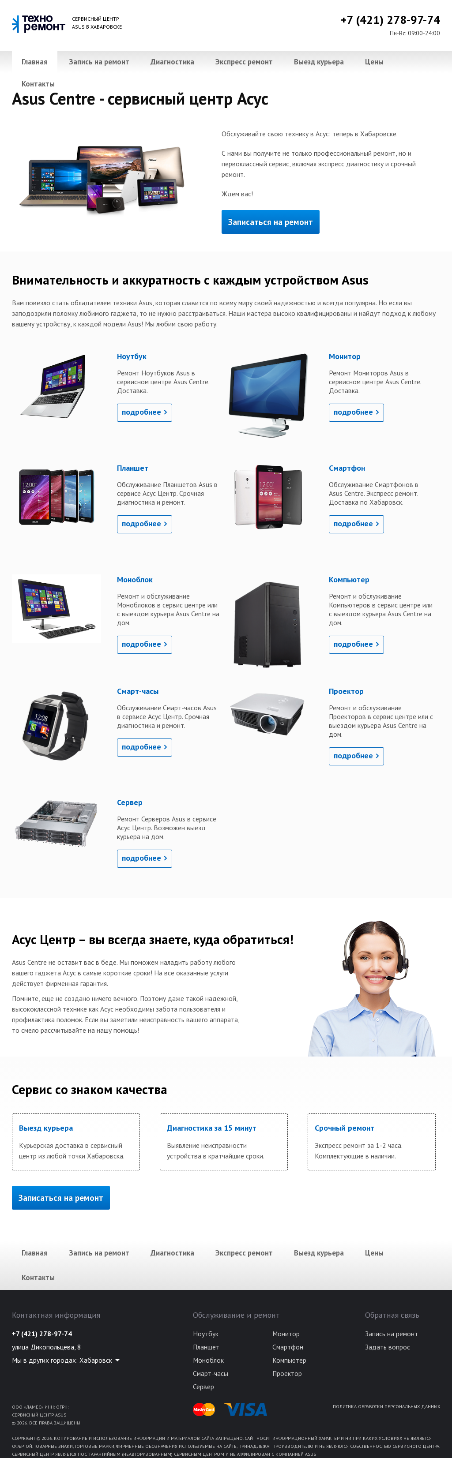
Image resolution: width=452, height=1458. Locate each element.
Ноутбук (205, 1333)
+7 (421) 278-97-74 (390, 19)
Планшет (206, 1346)
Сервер (203, 1386)
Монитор (286, 1333)
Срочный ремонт (344, 1128)
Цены (374, 62)
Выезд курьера (319, 62)
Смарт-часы (210, 1373)
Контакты (38, 84)
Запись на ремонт (99, 62)
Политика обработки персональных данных (386, 1406)
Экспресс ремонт (244, 62)
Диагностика (172, 62)
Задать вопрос (387, 1346)
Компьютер (289, 1360)
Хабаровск (95, 1360)
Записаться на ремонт (270, 222)
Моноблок (208, 1360)
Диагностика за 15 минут (211, 1128)
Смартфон (287, 1346)
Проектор (287, 1373)
